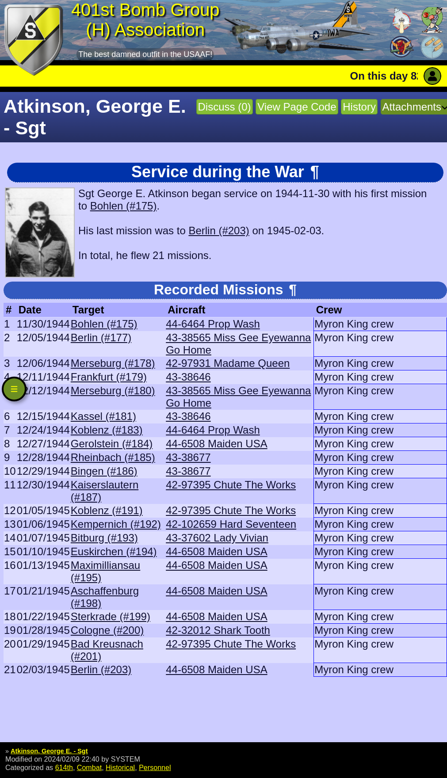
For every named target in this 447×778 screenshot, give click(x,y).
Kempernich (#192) (116, 524)
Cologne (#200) (107, 630)
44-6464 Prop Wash (213, 324)
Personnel (155, 767)
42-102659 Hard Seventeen (231, 524)
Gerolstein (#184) (112, 444)
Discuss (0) (224, 107)
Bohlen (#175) (123, 206)
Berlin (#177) (101, 337)
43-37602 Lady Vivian (217, 538)
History (359, 107)
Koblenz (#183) (107, 430)
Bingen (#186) (104, 471)
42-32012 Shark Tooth (218, 630)
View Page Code (296, 107)
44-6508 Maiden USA (216, 444)
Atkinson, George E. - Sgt (49, 751)
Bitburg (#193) (104, 538)
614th (64, 767)
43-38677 (188, 457)
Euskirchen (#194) (114, 551)
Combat (89, 767)
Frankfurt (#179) (109, 377)
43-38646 (188, 377)
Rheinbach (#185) (113, 457)
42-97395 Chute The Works (231, 485)
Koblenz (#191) (107, 510)
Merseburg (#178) (113, 363)
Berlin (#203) (218, 230)
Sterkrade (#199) (110, 616)
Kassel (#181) (103, 416)
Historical (120, 767)
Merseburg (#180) (113, 391)
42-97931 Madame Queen (228, 363)
